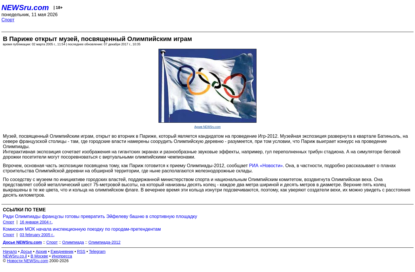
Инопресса (62, 256)
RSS (81, 251)
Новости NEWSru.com (27, 260)
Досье (26, 251)
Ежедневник (62, 251)
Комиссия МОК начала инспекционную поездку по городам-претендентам (82, 229)
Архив (41, 251)
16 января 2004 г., (36, 222)
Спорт (7, 19)
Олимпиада (73, 242)
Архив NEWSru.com (207, 126)
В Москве (39, 256)
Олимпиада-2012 (104, 242)
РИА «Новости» (266, 165)
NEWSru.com (25, 7)
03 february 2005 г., (37, 234)
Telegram (97, 251)
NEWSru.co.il (15, 256)
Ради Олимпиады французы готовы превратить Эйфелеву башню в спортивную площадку (100, 216)
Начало (10, 251)
